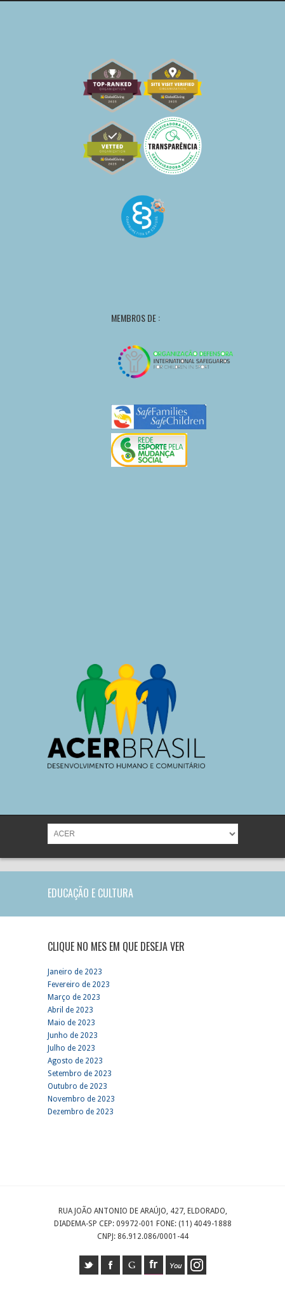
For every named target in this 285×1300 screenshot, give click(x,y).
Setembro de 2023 (80, 1073)
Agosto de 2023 (75, 1060)
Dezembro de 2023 (81, 1111)
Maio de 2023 (71, 1022)
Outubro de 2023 (77, 1086)
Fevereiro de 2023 (79, 984)
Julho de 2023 (71, 1048)
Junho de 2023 (73, 1035)
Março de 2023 (74, 997)
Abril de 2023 (70, 1010)
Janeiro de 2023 (75, 971)
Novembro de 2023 (81, 1099)
